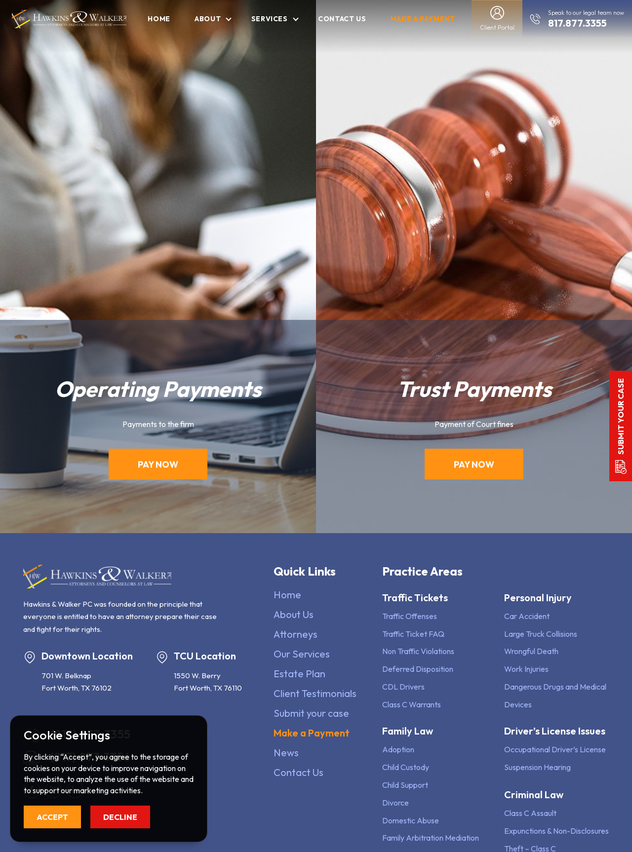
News (286, 752)
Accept (52, 817)
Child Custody (405, 767)
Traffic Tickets (415, 597)
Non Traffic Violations (418, 651)
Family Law (407, 731)
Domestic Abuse (410, 820)
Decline (120, 817)
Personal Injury (538, 597)
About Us (294, 614)
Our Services (302, 654)
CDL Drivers (403, 687)
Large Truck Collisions (540, 634)
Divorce (395, 803)
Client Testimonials (315, 693)
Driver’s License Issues (554, 731)
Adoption (398, 749)
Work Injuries (526, 669)
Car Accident (527, 616)
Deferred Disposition (417, 669)
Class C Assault (530, 813)
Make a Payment (423, 18)
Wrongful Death (531, 651)
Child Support (405, 785)
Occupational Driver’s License (555, 749)
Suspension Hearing (537, 767)
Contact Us (342, 18)
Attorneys (295, 634)
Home (159, 18)
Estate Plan (299, 673)
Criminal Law (533, 794)
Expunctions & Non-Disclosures (556, 831)
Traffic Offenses (409, 616)
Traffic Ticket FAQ (413, 634)
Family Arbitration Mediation (430, 838)
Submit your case (311, 713)
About (208, 18)
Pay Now (158, 466)
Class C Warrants (411, 704)
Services (269, 18)
